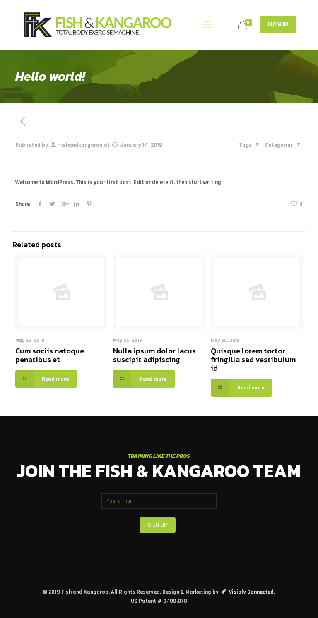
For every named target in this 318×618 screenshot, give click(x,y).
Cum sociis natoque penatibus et (49, 355)
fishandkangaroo (81, 145)
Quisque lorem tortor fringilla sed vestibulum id (253, 359)
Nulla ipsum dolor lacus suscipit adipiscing (154, 355)
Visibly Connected (251, 592)
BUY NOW (278, 24)
